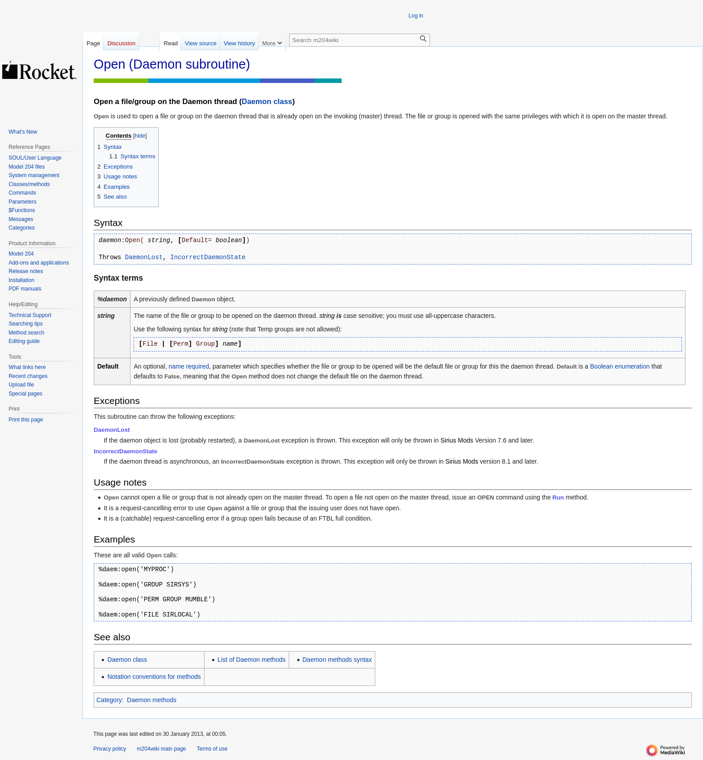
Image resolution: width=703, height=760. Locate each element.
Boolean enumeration (620, 366)
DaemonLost (144, 257)
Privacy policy (109, 749)
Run (558, 497)
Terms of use (212, 749)
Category (109, 700)
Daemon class (267, 101)
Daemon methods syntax (337, 659)
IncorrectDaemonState (208, 257)
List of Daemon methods (251, 659)
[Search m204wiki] (359, 40)
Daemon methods (152, 700)
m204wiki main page (161, 749)
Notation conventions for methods (154, 676)
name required (189, 366)
